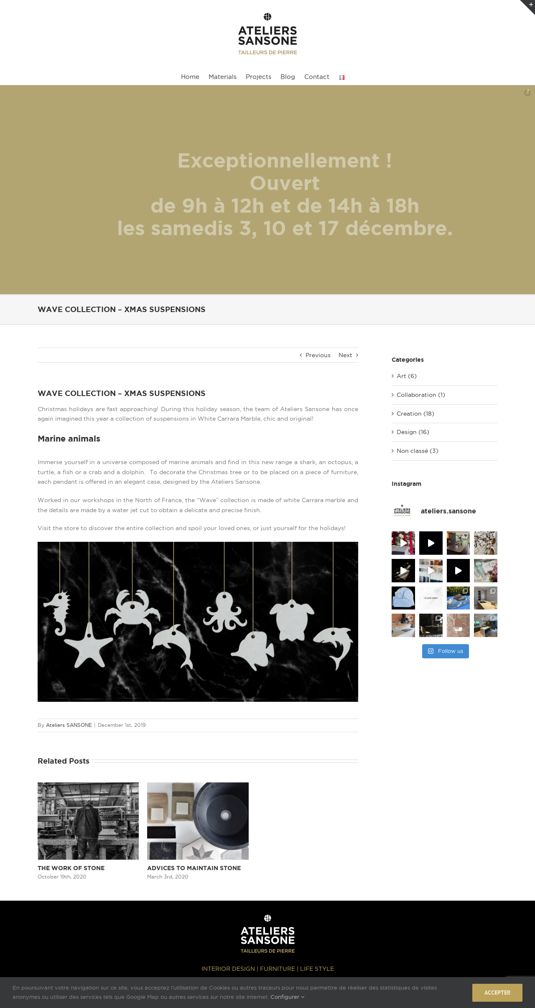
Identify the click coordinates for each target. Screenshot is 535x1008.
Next (345, 355)
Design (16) (413, 432)
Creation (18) (415, 413)
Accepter (497, 992)
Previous (318, 355)
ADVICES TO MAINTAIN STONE (194, 868)
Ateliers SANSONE (69, 725)
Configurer (287, 997)
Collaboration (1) (421, 394)
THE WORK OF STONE (71, 868)
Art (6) (407, 376)
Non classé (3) (417, 450)
